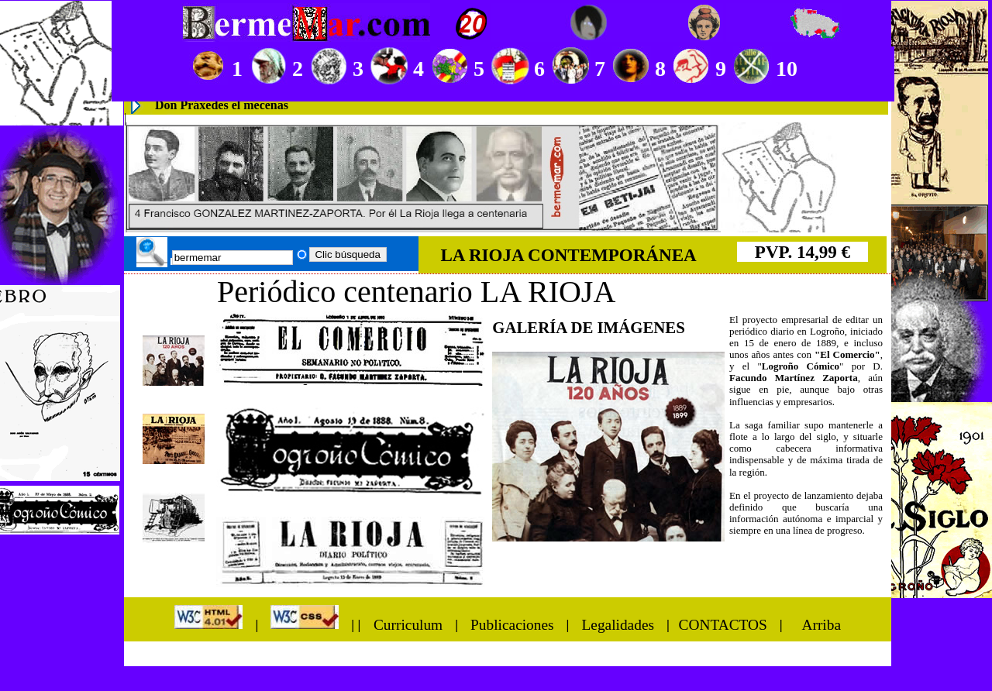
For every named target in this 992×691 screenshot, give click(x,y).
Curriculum (406, 624)
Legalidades (617, 624)
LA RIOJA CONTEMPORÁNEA (568, 255)
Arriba (821, 624)
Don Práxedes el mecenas (221, 105)
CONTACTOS (723, 624)
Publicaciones (512, 624)
